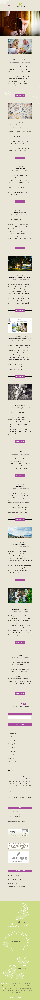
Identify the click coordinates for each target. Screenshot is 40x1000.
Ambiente (11, 733)
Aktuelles (16, 957)
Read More (20, 95)
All (17, 57)
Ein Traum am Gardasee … (20, 544)
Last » (27, 706)
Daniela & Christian (20, 168)
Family (21, 403)
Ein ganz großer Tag (20, 212)
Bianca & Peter (20, 486)
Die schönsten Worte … (20, 60)
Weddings (21, 210)
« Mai (9, 791)
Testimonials (20, 166)
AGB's (20, 997)
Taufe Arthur (11, 890)
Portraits (10, 747)
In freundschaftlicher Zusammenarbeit (20, 338)
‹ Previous (12, 704)
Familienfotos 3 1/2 (13, 876)
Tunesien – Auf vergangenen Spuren (20, 124)
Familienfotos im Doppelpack (16, 886)
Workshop (11, 762)
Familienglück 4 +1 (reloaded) (20, 609)
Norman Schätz (26, 62)
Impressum (13, 997)
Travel (21, 122)
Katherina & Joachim (20, 452)
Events (21, 57)
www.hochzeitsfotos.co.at (15, 818)
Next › (21, 706)
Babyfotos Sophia (20, 405)
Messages (18, 336)
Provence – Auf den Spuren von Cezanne (20, 277)
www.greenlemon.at (14, 811)
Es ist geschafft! (12, 883)
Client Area (16, 903)
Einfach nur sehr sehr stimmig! (16, 879)
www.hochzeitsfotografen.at (16, 814)
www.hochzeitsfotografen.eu (16, 821)
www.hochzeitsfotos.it (14, 816)
